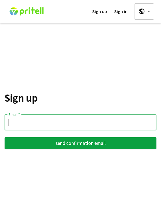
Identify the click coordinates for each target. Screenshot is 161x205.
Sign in (121, 11)
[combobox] (144, 11)
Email (14, 114)
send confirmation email (80, 143)
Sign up (99, 11)
